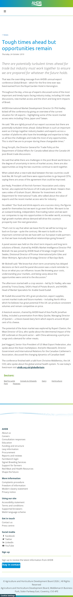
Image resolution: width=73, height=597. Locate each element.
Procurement (8, 452)
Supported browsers (12, 508)
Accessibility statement (13, 502)
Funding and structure (13, 445)
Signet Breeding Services (14, 462)
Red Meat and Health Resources (17, 468)
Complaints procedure (13, 482)
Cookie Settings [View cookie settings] (8, 595)
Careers (6, 436)
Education (7, 442)
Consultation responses (13, 439)
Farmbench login (10, 459)
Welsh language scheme (14, 512)
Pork (6, 383)
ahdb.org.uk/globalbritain (30, 367)
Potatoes (16, 383)
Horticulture (57, 381)
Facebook (10, 535)
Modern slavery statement (15, 488)
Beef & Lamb (9, 381)
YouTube (9, 545)
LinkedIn (9, 542)
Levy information (10, 449)
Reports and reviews (12, 455)
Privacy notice (9, 492)
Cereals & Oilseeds (28, 381)
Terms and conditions (12, 505)
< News (5, 35)
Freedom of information (14, 485)
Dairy (44, 381)
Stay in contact (11, 564)
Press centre (8, 525)
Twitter (8, 539)
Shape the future (10, 472)
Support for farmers (12, 465)
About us (6, 432)
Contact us (7, 522)
